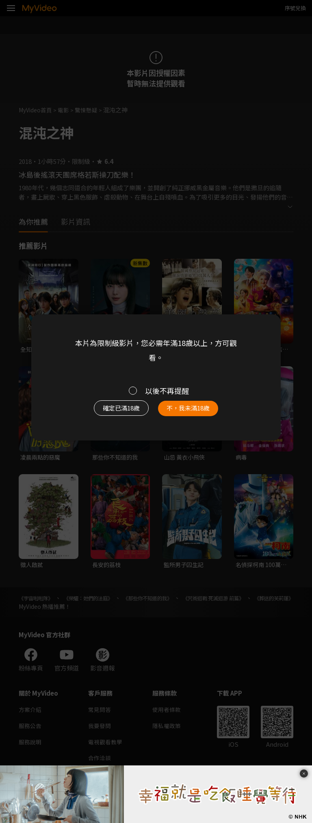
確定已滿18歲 (117, 410)
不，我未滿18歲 (191, 410)
